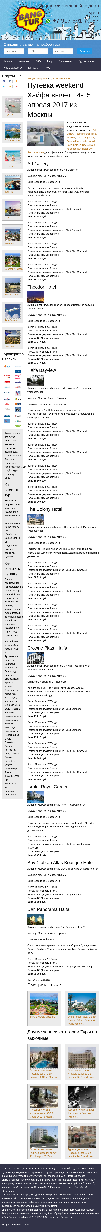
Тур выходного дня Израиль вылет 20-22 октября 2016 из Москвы (82, 1142)
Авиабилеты (13, 313)
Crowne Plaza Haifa (77, 141)
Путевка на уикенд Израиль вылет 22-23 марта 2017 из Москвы (44, 1102)
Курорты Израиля (13, 237)
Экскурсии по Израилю (13, 288)
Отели (13, 210)
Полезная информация (13, 340)
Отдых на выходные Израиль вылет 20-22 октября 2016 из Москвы (82, 1062)
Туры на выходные (13, 185)
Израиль (7, 61)
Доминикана (65, 61)
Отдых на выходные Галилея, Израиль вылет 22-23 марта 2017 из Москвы (44, 1143)
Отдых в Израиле (13, 108)
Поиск (48, 67)
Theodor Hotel (82, 134)
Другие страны (86, 61)
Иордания (24, 61)
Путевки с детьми (13, 160)
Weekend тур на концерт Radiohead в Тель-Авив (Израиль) (82, 1102)
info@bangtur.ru (65, 1217)
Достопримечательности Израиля (18, 263)
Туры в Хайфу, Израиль (44, 1005)
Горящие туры (13, 133)
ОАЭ (38, 61)
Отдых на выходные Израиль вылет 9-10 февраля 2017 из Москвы (44, 1062)
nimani (25, 1224)
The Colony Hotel (85, 137)
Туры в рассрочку (12, 67)
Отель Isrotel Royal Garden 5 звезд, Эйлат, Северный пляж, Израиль (82, 1009)
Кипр (49, 61)
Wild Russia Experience (73, 1176)
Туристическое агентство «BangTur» (40, 1168)
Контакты (33, 67)
